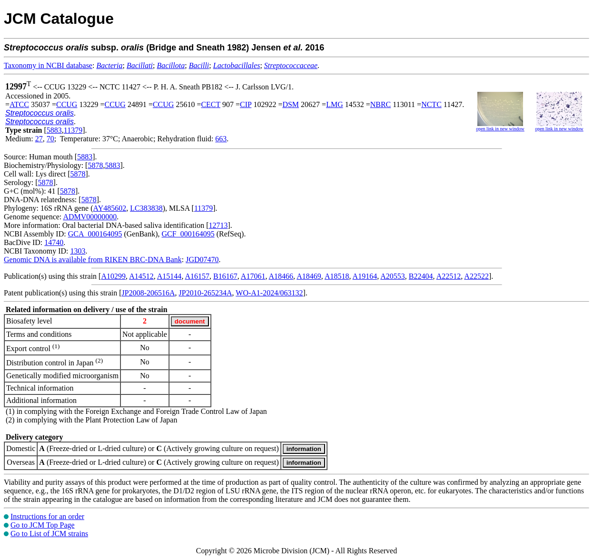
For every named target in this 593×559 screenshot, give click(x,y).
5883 (54, 130)
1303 (77, 251)
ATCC (19, 104)
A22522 (476, 276)
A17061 (253, 276)
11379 (73, 130)
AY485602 (110, 208)
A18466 (281, 276)
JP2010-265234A (205, 293)
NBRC (380, 104)
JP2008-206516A (148, 293)
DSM (290, 104)
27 (39, 139)
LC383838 (146, 208)
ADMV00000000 (90, 217)
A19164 (365, 276)
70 (50, 139)
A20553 (392, 276)
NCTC (431, 104)
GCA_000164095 (95, 234)
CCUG (66, 104)
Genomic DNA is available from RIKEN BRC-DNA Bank (93, 259)
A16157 (197, 276)
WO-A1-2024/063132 (269, 293)
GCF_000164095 (188, 234)
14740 (53, 242)
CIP (245, 104)
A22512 (448, 276)
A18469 (308, 276)
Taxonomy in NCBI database (48, 65)
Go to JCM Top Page (42, 525)
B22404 (421, 276)
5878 (95, 165)
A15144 (169, 276)
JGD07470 (202, 259)
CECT (210, 104)
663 (221, 139)
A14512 (141, 276)
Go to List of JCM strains (49, 534)
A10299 (113, 276)
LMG (334, 104)
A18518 (337, 276)
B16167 (225, 276)
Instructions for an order (47, 516)
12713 (218, 225)
